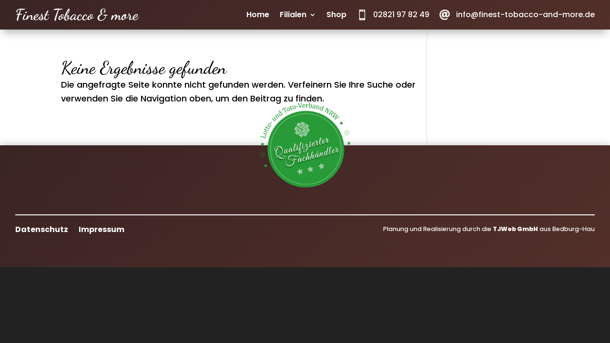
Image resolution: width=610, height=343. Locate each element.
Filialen (293, 15)
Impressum (101, 228)
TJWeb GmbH (515, 229)
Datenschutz (41, 228)
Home (257, 15)
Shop (336, 15)
